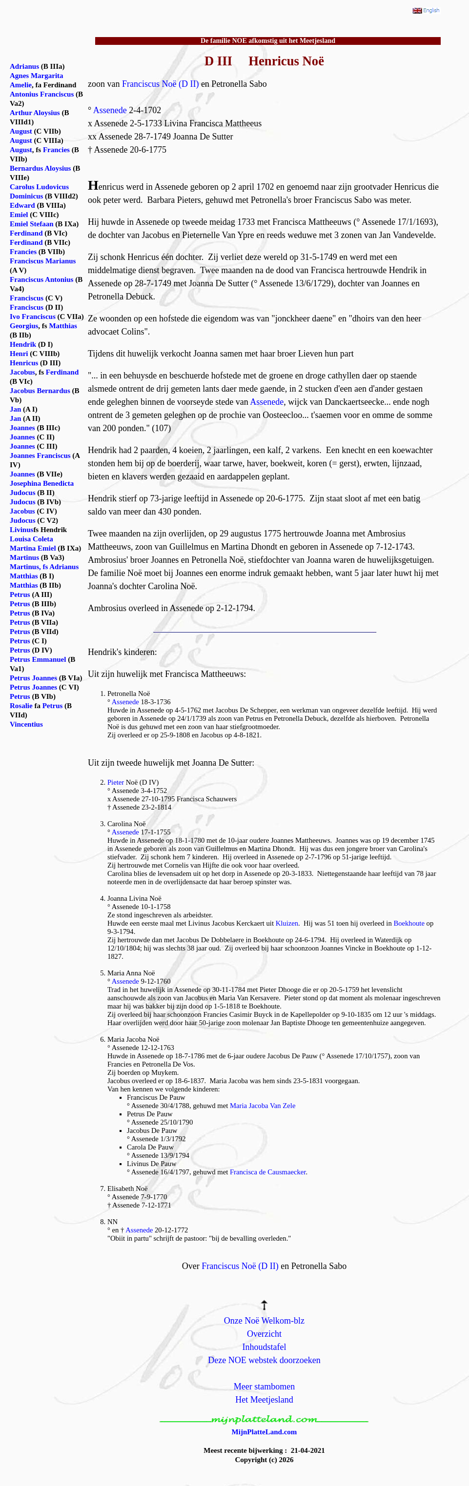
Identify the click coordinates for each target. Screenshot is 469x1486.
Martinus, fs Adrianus (44, 567)
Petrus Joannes (33, 678)
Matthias (63, 326)
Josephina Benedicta (42, 483)
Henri (19, 353)
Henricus (24, 363)
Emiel (19, 214)
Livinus (21, 530)
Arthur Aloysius (35, 113)
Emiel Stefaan (32, 224)
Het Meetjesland (264, 1400)
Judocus (23, 492)
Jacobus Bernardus (40, 391)
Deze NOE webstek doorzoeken (264, 1360)
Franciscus (26, 298)
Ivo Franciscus (33, 316)
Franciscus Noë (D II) (160, 84)
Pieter (115, 782)
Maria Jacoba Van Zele (262, 1106)
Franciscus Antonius (41, 279)
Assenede (110, 110)
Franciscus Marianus (43, 261)
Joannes (22, 428)
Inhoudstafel (264, 1347)
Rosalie (21, 706)
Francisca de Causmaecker (268, 1172)
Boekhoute (409, 923)
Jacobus (22, 372)
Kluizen (287, 923)
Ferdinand (26, 233)
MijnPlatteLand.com (264, 1432)
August (21, 131)
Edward (22, 205)
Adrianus (24, 66)
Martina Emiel (33, 548)
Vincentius (26, 724)
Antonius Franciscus (42, 94)
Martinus (24, 557)
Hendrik (23, 344)
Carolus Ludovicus (39, 187)
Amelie (21, 85)
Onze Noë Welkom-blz (264, 1321)
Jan (15, 409)
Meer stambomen (264, 1386)
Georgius (24, 326)
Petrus (20, 594)
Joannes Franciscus (40, 455)
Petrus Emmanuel (38, 659)
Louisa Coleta (31, 539)
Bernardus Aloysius (40, 168)
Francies (56, 150)
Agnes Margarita (36, 75)
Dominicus (26, 196)
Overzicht (264, 1334)
